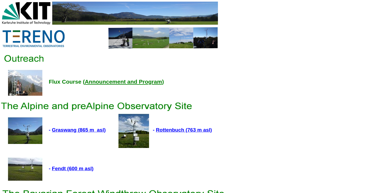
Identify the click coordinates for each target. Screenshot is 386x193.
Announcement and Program (123, 82)
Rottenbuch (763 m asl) (184, 130)
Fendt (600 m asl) (73, 168)
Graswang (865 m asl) (79, 130)
